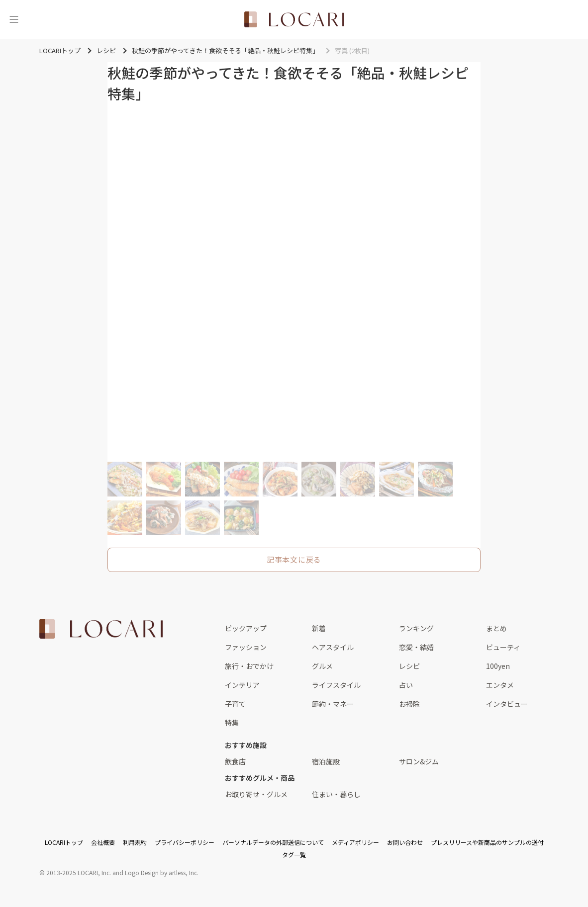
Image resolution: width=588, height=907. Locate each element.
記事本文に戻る (294, 559)
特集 (232, 723)
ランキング (416, 628)
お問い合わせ (405, 842)
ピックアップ (246, 628)
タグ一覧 (294, 854)
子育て (235, 704)
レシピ (409, 666)
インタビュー (507, 704)
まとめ (496, 628)
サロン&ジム (419, 761)
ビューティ (503, 647)
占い (406, 685)
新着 (319, 628)
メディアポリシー (355, 842)
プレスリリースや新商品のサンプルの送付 (487, 842)
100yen (498, 666)
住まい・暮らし (336, 794)
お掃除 (409, 704)
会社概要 (103, 842)
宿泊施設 (326, 761)
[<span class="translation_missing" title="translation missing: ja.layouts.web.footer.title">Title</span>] (101, 629)
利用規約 (135, 842)
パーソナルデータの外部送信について (273, 842)
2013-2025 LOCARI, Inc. (78, 872)
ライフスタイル (336, 685)
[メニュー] (14, 19)
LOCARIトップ (64, 842)
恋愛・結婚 (416, 647)
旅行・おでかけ (249, 666)
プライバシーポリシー (184, 842)
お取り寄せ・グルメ (256, 794)
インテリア (242, 685)
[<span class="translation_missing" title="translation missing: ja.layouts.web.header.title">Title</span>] (294, 19)
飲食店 (235, 761)
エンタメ (500, 685)
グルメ (322, 666)
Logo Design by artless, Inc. (161, 872)
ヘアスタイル (333, 647)
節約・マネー (333, 704)
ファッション (246, 647)
